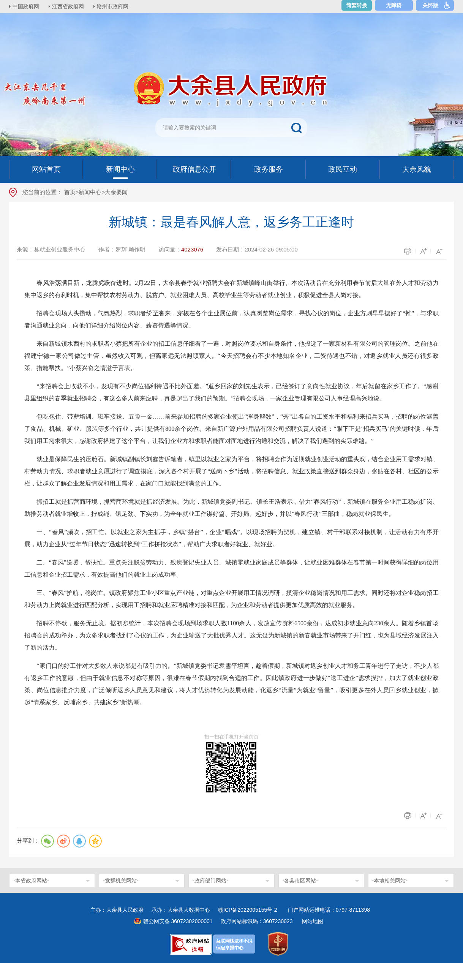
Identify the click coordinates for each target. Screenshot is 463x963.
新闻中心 (90, 192)
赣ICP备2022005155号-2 (250, 910)
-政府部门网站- (210, 881)
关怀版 (430, 5)
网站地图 (312, 921)
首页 (70, 192)
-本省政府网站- (31, 881)
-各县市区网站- (300, 881)
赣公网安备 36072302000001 (178, 921)
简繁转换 (356, 5)
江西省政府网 (69, 6)
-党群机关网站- (120, 881)
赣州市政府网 (114, 6)
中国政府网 (26, 6)
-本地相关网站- (390, 881)
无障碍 (394, 5)
